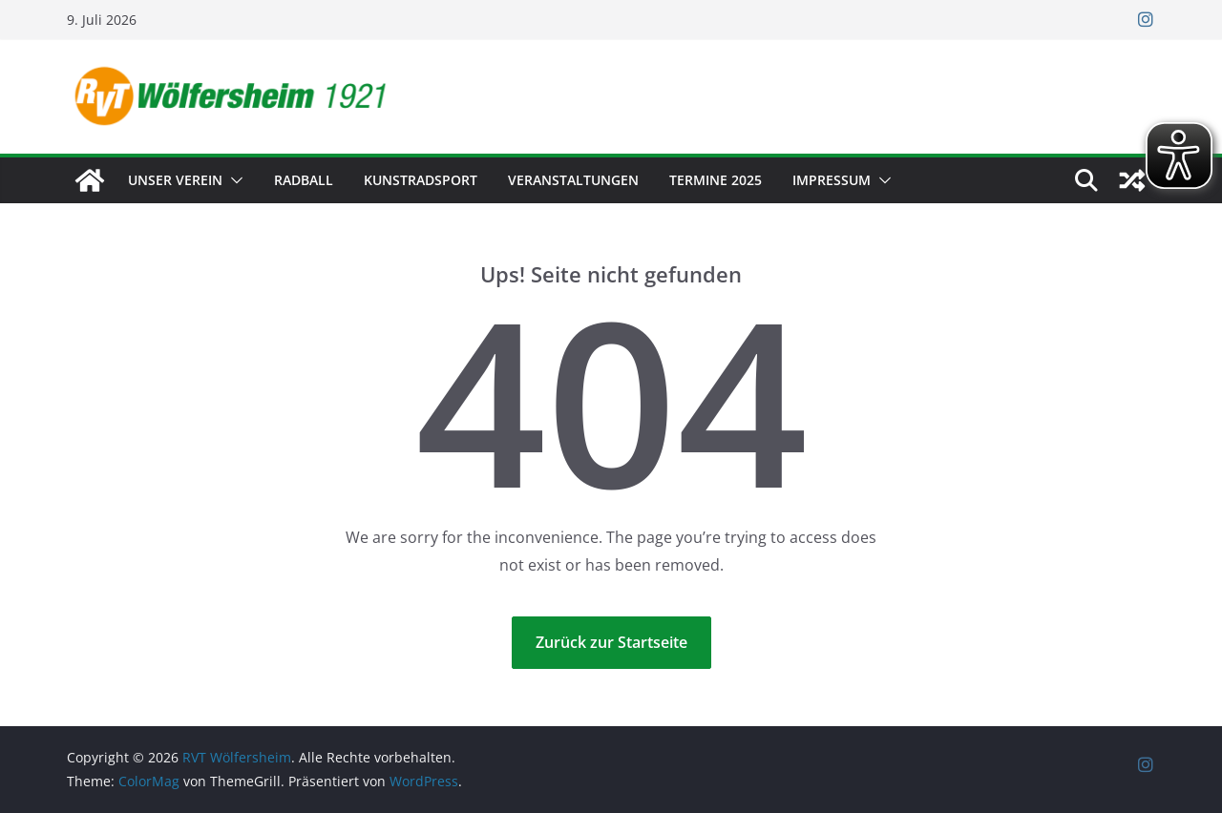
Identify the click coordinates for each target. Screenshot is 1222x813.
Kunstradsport (420, 180)
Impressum (831, 180)
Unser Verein (175, 180)
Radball (303, 180)
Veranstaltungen (573, 180)
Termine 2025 (715, 180)
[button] (232, 180)
